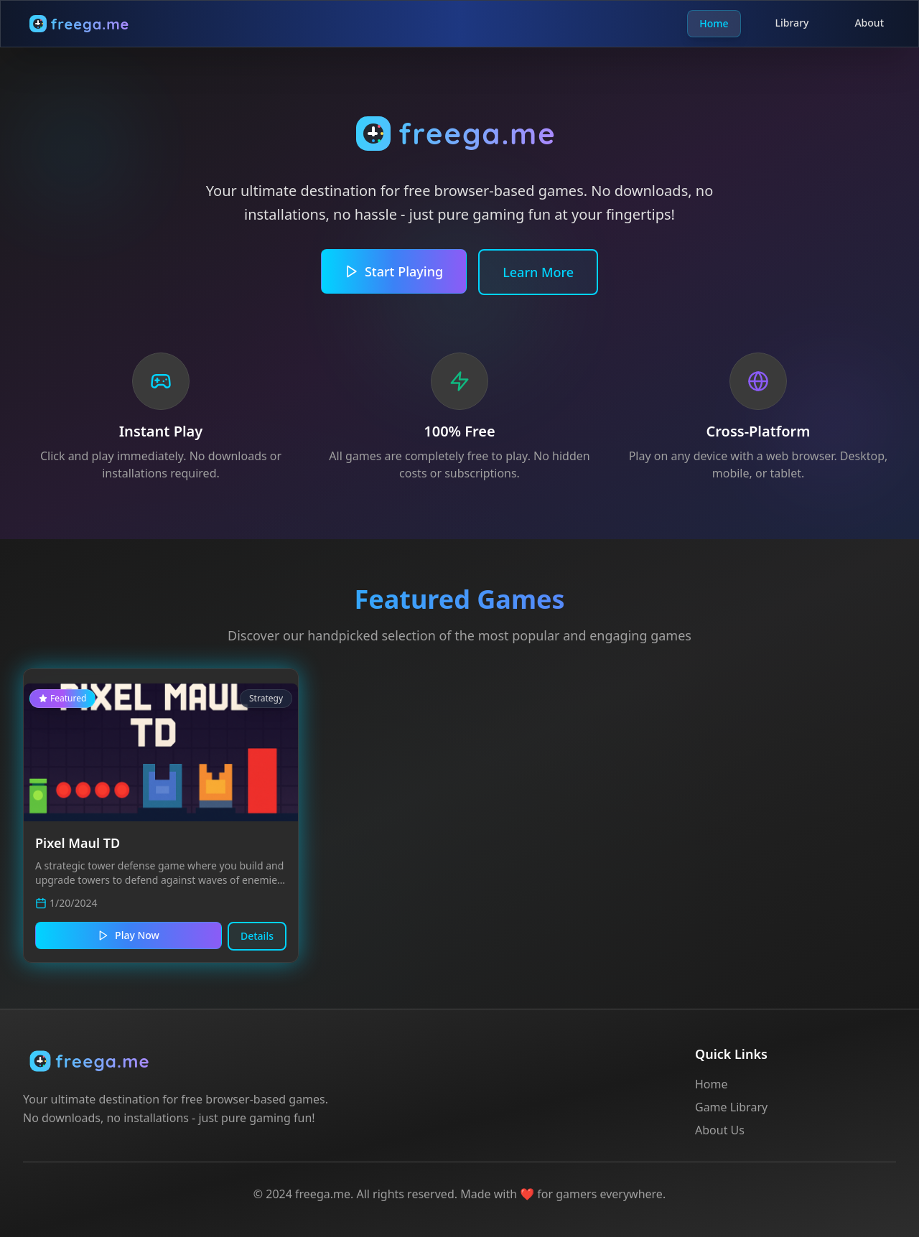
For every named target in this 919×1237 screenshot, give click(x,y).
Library (792, 23)
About (869, 23)
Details (257, 936)
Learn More (538, 272)
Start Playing (394, 271)
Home (713, 23)
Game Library (731, 1107)
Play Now (128, 935)
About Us (720, 1130)
